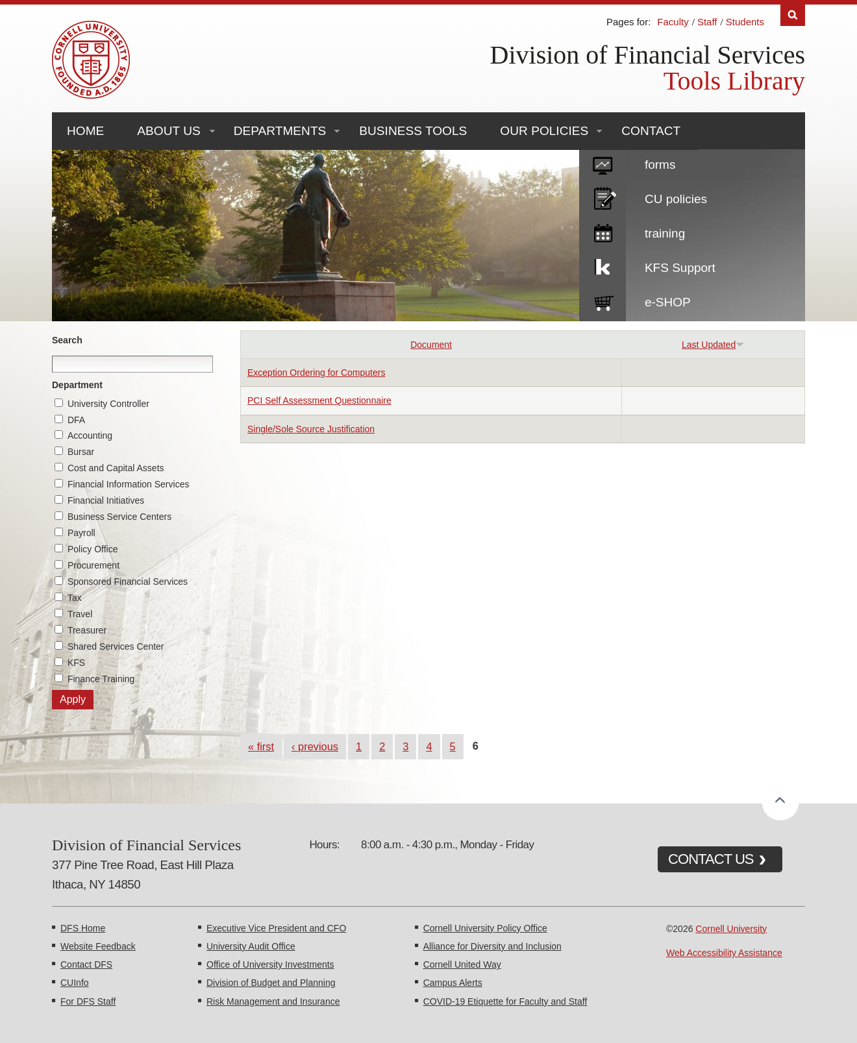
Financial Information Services (129, 484)
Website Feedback (98, 946)
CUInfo (74, 982)
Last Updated (713, 344)
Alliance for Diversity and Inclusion (492, 946)
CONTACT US (711, 859)
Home (85, 131)
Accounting (90, 435)
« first (261, 746)
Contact (650, 131)
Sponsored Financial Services (128, 581)
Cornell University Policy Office (485, 928)
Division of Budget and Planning (270, 982)
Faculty (672, 21)
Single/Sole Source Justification (311, 429)
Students (745, 21)
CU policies (676, 199)
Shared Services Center (116, 646)
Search (67, 340)
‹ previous (315, 746)
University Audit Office (250, 946)
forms (660, 164)
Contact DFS (86, 964)
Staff (707, 21)
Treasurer (87, 630)
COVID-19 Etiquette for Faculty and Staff (505, 1001)
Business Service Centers (119, 516)
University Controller (108, 404)
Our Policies (544, 131)
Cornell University (731, 929)
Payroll (81, 533)
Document (431, 344)
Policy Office (93, 549)
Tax (75, 598)
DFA (76, 420)
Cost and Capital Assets (116, 468)
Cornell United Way (462, 964)
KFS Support (680, 268)
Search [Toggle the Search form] (792, 15)
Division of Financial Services (647, 54)
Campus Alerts (452, 982)
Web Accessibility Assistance (724, 953)
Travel (80, 614)
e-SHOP (668, 302)
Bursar (81, 452)
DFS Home (82, 928)
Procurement (93, 565)
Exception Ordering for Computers (316, 372)
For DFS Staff (88, 1001)
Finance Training (101, 679)
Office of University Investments (270, 964)
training (665, 233)
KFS (76, 662)
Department (77, 385)
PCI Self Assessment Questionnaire (319, 400)
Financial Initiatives (106, 500)
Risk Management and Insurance (273, 1001)
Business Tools (413, 131)
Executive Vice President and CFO (276, 928)
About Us (168, 131)
